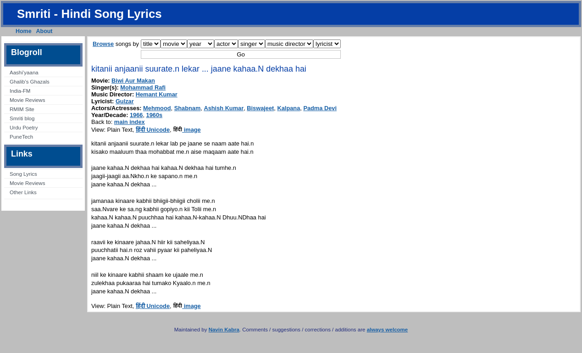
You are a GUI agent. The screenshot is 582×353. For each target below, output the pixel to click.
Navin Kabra (224, 329)
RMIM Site (22, 109)
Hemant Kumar (156, 94)
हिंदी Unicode (153, 129)
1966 (136, 115)
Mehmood (157, 108)
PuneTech (21, 137)
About (44, 31)
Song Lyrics (23, 174)
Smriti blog (22, 118)
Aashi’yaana (24, 72)
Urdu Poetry (24, 127)
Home (24, 31)
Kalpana (288, 108)
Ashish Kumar (224, 108)
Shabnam (187, 108)
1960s (154, 115)
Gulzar (125, 101)
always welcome (387, 329)
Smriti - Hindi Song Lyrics (89, 13)
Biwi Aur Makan (133, 80)
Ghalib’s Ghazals (30, 81)
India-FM (20, 91)
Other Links (23, 192)
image (187, 129)
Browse (103, 43)
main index (129, 121)
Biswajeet (260, 108)
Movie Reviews (27, 100)
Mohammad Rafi (143, 87)
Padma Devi (320, 108)
